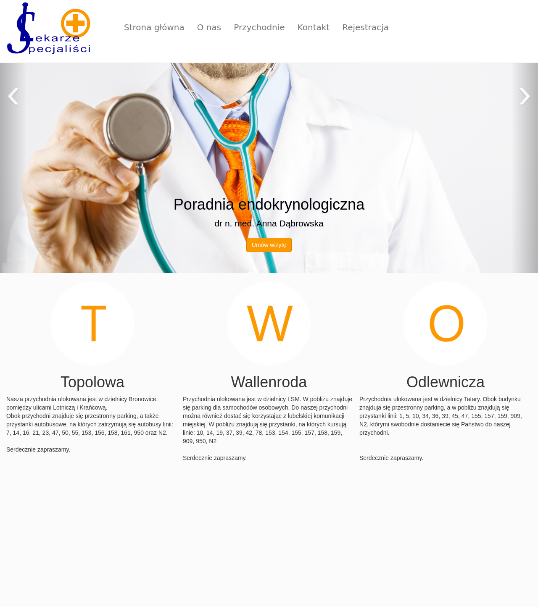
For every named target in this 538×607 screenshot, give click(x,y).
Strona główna (154, 27)
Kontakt (314, 27)
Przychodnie (259, 27)
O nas (209, 27)
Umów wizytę (269, 245)
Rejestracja (365, 27)
